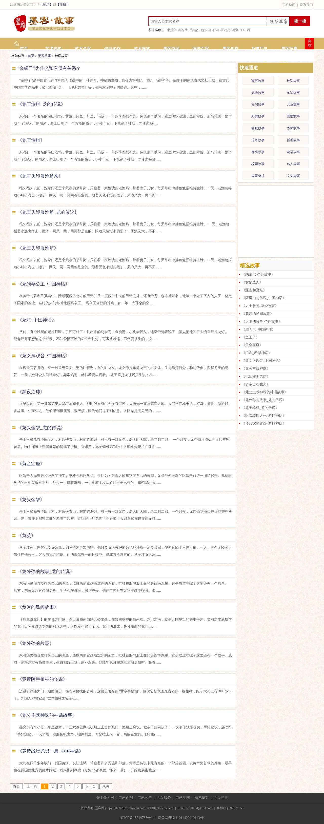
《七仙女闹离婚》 (256, 376)
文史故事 (293, 176)
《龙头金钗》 (31, 499)
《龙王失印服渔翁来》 (40, 176)
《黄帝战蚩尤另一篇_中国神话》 (50, 751)
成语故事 (258, 92)
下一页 (90, 786)
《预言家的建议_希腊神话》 (264, 423)
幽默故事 (258, 128)
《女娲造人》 (252, 282)
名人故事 (293, 164)
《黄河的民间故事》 (37, 607)
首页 (24, 49)
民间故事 (258, 104)
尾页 (105, 786)
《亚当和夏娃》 (254, 290)
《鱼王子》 (250, 337)
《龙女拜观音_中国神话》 (43, 355)
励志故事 (258, 116)
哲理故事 (293, 140)
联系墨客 (202, 797)
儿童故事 (293, 104)
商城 (309, 43)
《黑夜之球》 (31, 391)
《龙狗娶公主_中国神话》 (43, 283)
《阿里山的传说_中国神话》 (264, 298)
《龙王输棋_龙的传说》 (41, 104)
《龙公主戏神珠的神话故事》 (47, 715)
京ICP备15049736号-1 (137, 818)
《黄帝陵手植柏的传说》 (42, 679)
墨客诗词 (171, 49)
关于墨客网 (105, 797)
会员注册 (221, 797)
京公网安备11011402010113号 (180, 818)
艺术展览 (142, 49)
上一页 (32, 786)
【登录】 (46, 4)
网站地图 (183, 797)
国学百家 (201, 49)
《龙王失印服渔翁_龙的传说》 (48, 212)
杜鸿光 (225, 30)
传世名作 (112, 49)
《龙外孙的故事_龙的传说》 (45, 571)
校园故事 (258, 164)
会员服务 (164, 797)
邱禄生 (183, 30)
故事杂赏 (258, 176)
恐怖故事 (293, 128)
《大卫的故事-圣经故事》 (262, 321)
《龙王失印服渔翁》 (37, 248)
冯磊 (235, 30)
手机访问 (288, 5)
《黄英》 (26, 535)
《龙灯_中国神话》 (36, 319)
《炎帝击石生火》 (256, 384)
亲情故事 (258, 152)
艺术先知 (53, 49)
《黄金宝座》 (31, 463)
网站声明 (126, 797)
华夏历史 (260, 49)
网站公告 (145, 797)
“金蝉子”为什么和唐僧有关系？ (49, 68)
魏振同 (206, 30)
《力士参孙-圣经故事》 (260, 306)
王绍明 (245, 30)
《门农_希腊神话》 (257, 353)
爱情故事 (293, 116)
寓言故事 (258, 81)
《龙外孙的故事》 (35, 643)
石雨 (215, 30)
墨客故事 (289, 49)
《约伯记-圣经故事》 (258, 274)
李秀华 (172, 30)
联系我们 (306, 5)
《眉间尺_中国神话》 (258, 329)
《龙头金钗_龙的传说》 (41, 427)
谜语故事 (293, 152)
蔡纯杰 (194, 30)
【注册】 (62, 4)
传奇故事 (258, 140)
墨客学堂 (230, 49)
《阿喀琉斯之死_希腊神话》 (264, 416)
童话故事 (293, 92)
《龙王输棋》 (31, 140)
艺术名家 (83, 49)
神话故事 (293, 81)
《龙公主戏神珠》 (256, 368)
